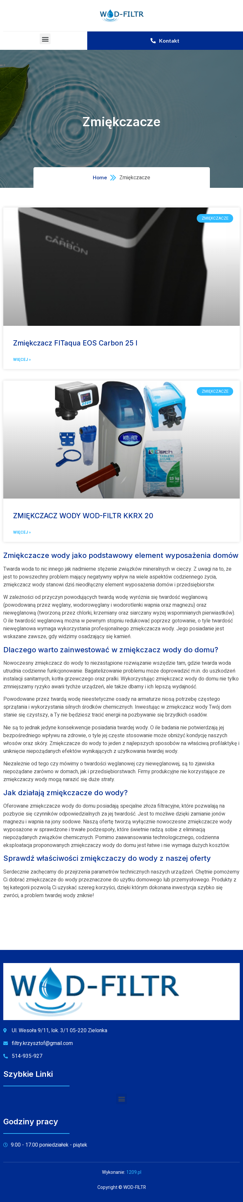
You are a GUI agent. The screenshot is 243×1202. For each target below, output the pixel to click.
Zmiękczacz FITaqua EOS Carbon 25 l (75, 343)
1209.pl (133, 1172)
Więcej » (22, 360)
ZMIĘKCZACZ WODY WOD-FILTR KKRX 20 (83, 516)
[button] (45, 38)
